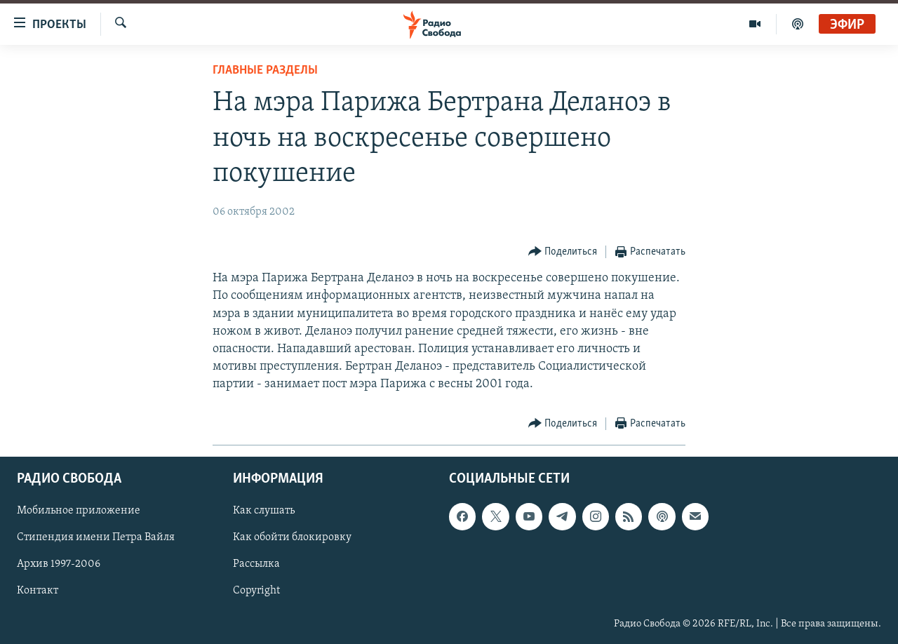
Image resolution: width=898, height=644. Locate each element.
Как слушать (264, 510)
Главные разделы (265, 70)
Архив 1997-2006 (58, 564)
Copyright (256, 590)
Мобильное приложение (78, 510)
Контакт (37, 590)
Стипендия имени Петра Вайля (96, 537)
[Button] (563, 252)
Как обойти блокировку (292, 537)
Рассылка (256, 564)
